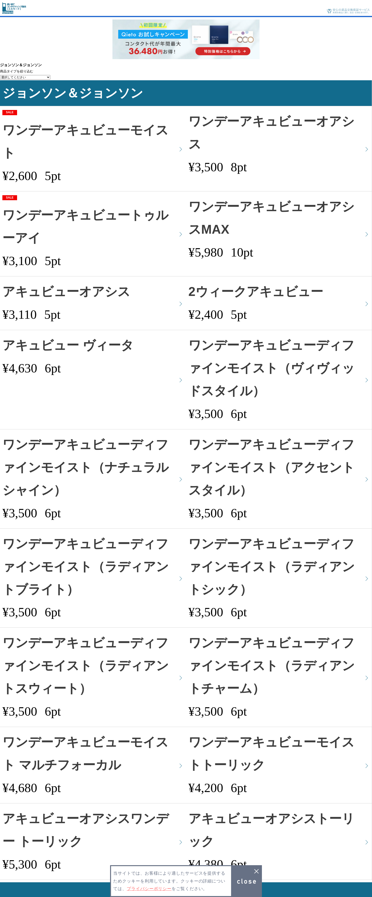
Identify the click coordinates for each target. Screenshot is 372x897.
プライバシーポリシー (149, 888)
